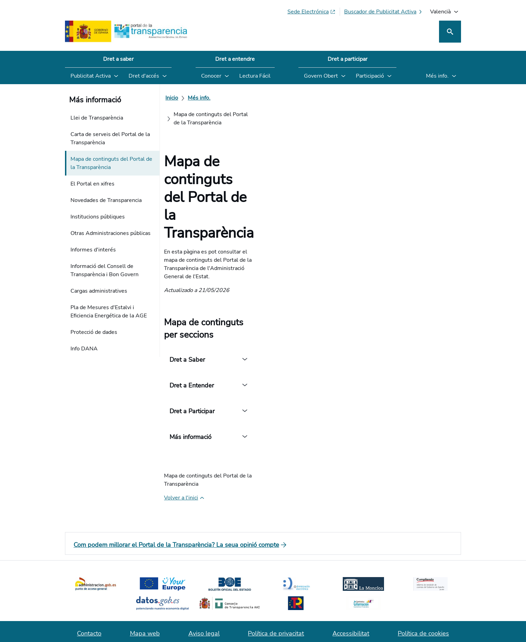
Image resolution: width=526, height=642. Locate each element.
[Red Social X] (375, 581)
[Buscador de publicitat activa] (383, 12)
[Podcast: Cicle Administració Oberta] (405, 581)
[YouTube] (444, 581)
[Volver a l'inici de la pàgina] (188, 382)
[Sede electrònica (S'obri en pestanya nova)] (311, 12)
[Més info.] (203, 98)
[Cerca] (450, 32)
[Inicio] (175, 98)
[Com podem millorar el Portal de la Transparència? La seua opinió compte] (263, 429)
